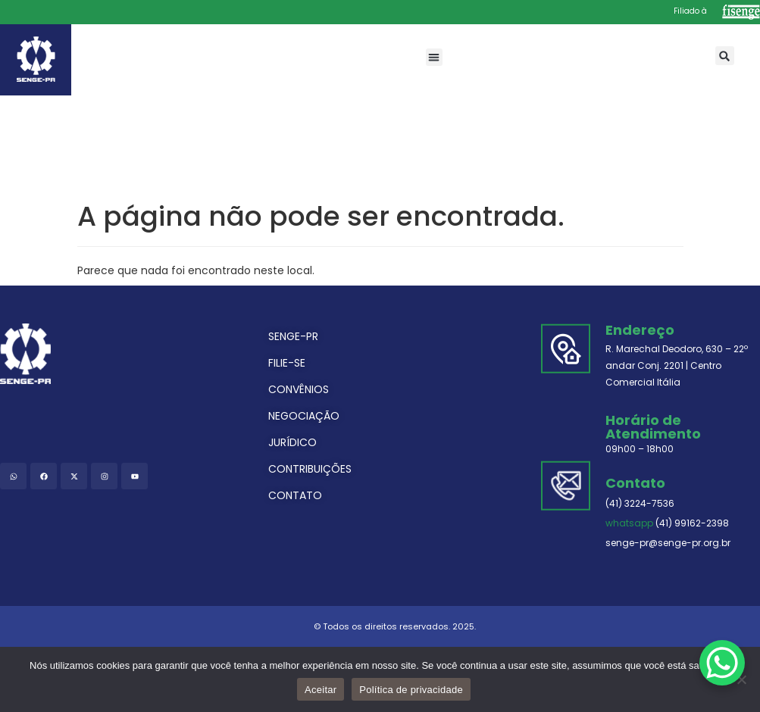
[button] (434, 57)
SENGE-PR (293, 336)
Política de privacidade (411, 689)
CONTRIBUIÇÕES (310, 468)
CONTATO (295, 495)
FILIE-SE (286, 362)
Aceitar (320, 689)
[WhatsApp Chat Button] (722, 662)
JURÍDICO (292, 442)
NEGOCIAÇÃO (303, 415)
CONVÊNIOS (298, 389)
